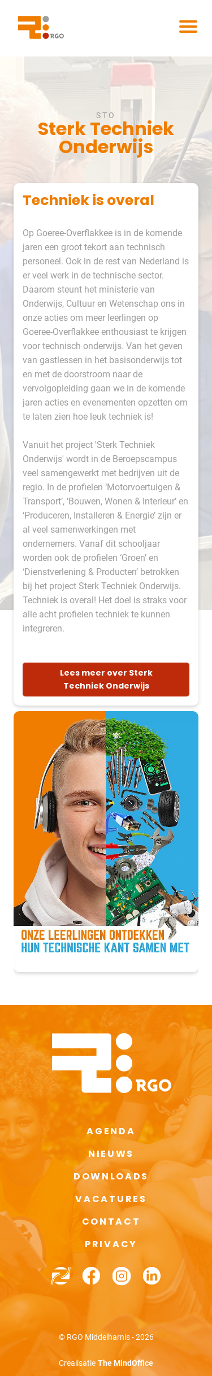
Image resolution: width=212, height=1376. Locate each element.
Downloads (111, 1176)
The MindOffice (125, 1363)
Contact (111, 1221)
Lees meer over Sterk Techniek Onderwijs (106, 679)
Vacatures (110, 1198)
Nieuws (111, 1153)
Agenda (110, 1131)
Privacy (111, 1244)
